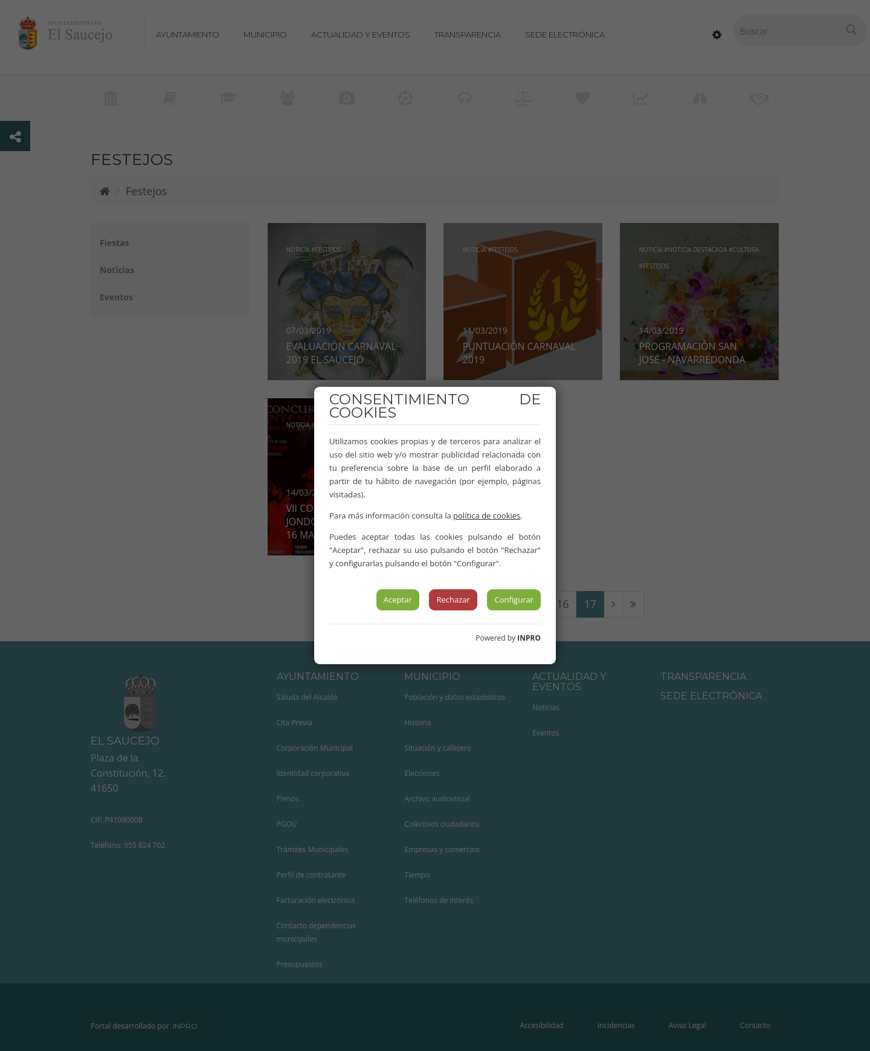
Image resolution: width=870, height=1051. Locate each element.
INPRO (529, 638)
